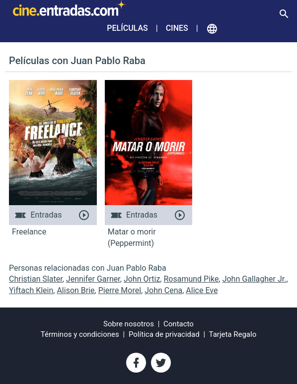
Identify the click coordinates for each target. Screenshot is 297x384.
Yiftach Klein (31, 290)
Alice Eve (202, 290)
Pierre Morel (119, 290)
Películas (127, 28)
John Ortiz (142, 279)
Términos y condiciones (80, 334)
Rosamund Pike (191, 279)
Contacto (178, 323)
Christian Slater (36, 279)
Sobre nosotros (128, 323)
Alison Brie (75, 290)
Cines (177, 28)
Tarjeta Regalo (233, 334)
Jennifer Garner (93, 279)
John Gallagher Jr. (255, 279)
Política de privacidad (164, 334)
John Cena (163, 290)
